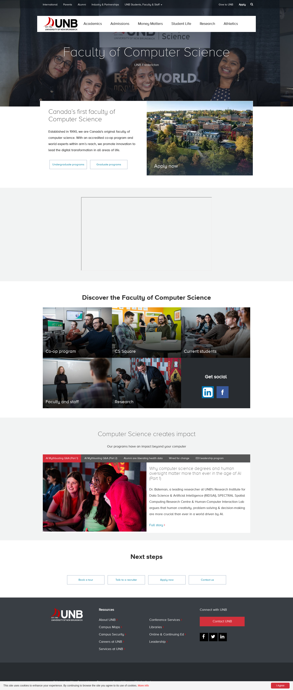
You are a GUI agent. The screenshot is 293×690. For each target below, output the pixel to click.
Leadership (157, 641)
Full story (156, 525)
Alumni (82, 4)
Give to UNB (226, 4)
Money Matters (150, 24)
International (50, 4)
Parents (67, 4)
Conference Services (164, 620)
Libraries (155, 627)
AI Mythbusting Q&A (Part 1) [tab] (62, 458)
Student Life (181, 24)
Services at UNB (111, 649)
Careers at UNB (110, 641)
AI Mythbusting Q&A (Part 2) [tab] (100, 458)
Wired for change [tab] (179, 458)
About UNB (107, 620)
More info (143, 685)
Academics (93, 24)
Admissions (119, 24)
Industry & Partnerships (105, 4)
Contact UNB (222, 621)
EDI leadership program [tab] (210, 458)
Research (207, 24)
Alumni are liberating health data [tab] (143, 458)
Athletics (231, 24)
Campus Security (111, 634)
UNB (143, 5)
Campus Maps (109, 627)
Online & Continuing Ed (166, 634)
